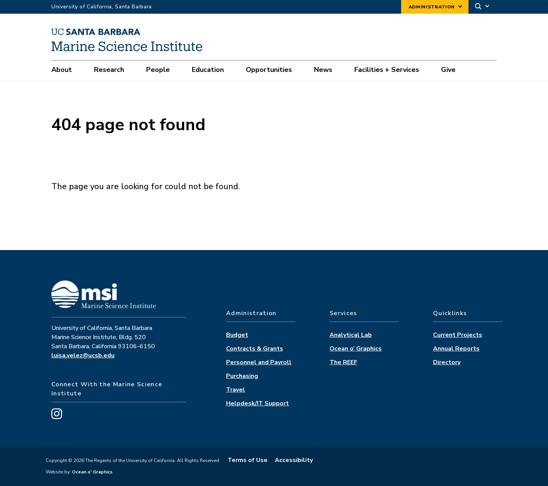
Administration (432, 7)
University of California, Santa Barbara (101, 6)
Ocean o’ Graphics (356, 348)
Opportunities (269, 70)
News (323, 70)
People (158, 70)
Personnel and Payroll (259, 362)
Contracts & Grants (254, 348)
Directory (446, 362)
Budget (237, 335)
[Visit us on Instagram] (56, 417)
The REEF (343, 362)
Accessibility (294, 460)
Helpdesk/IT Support (257, 403)
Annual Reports (456, 348)
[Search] (482, 7)
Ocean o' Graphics (92, 472)
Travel (235, 390)
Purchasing (242, 376)
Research (109, 70)
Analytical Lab (351, 335)
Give (448, 70)
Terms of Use (248, 460)
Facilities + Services (386, 70)
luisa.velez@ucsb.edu (83, 355)
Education (208, 70)
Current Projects (457, 335)
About (61, 70)
